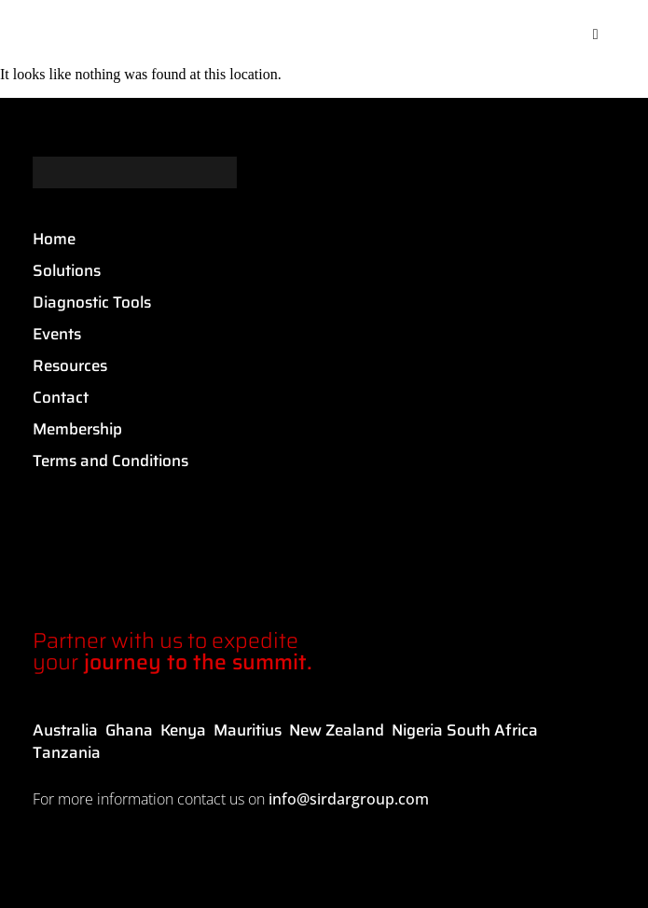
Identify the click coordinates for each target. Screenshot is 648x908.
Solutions (67, 270)
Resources (70, 365)
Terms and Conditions (110, 460)
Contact (61, 397)
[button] (596, 34)
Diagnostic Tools (92, 302)
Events (57, 334)
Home (54, 239)
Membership (77, 429)
